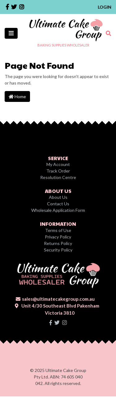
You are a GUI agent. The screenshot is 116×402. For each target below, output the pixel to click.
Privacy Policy (58, 236)
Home (17, 96)
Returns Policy (58, 243)
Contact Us (58, 203)
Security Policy (58, 249)
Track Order (58, 170)
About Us (58, 197)
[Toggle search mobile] (106, 33)
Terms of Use (58, 230)
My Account (58, 164)
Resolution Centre (58, 177)
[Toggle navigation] (11, 33)
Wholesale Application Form (58, 210)
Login (104, 7)
